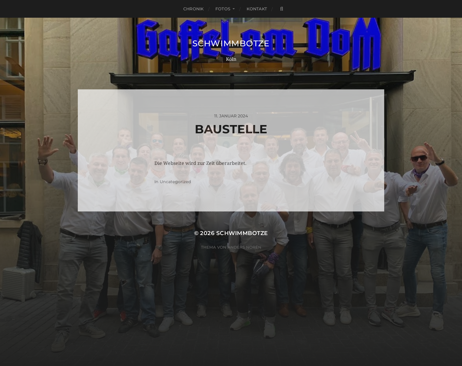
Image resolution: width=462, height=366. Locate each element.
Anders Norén (244, 247)
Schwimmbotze (230, 43)
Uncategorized (175, 181)
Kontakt (257, 9)
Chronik (193, 9)
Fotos (222, 9)
